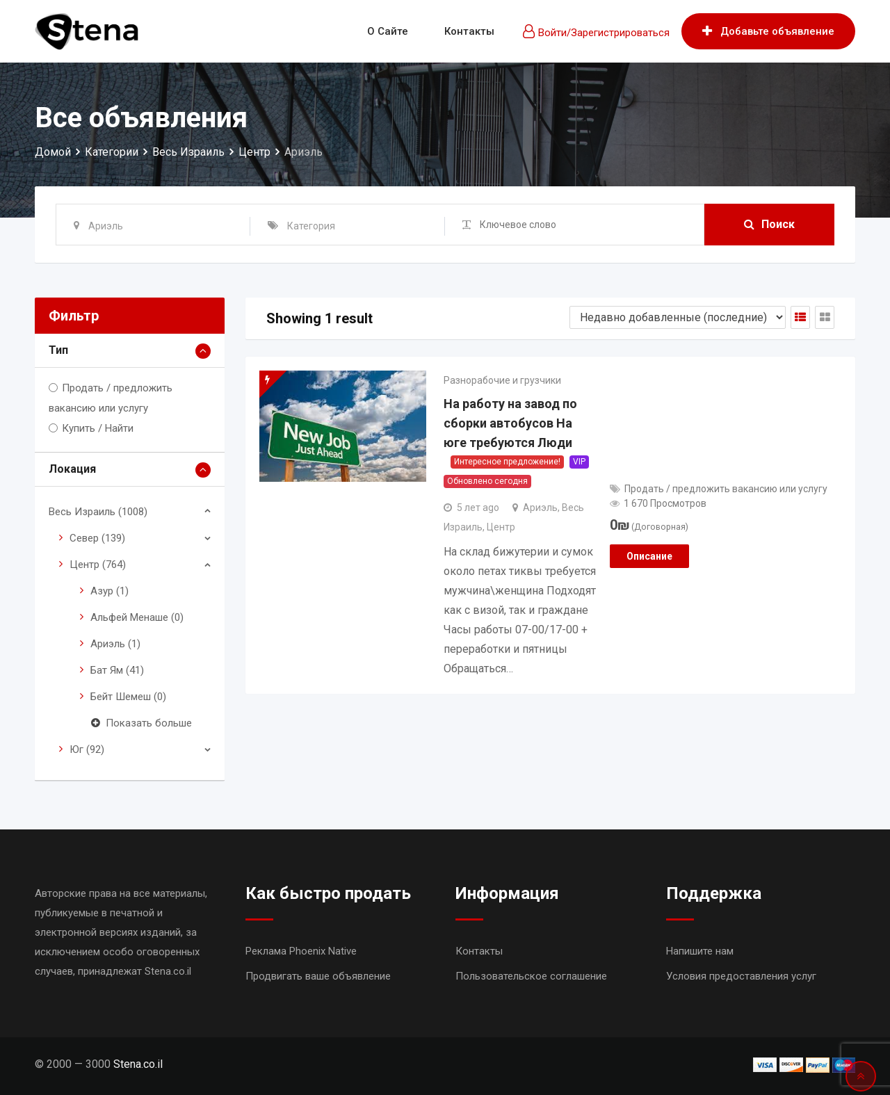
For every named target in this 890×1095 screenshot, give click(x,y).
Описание (649, 556)
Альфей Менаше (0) (137, 617)
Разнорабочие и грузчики (502, 380)
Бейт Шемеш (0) (128, 696)
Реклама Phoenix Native (301, 951)
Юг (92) (87, 749)
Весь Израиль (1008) (98, 511)
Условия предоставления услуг (741, 976)
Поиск (769, 224)
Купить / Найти (98, 428)
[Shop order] (677, 317)
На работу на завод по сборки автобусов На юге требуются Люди (510, 423)
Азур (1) (109, 591)
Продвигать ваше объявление (318, 976)
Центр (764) (98, 564)
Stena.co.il (138, 1064)
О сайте (387, 31)
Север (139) (97, 538)
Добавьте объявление (768, 31)
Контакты (469, 31)
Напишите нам (700, 951)
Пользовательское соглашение (531, 976)
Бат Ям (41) (117, 670)
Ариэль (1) (115, 644)
